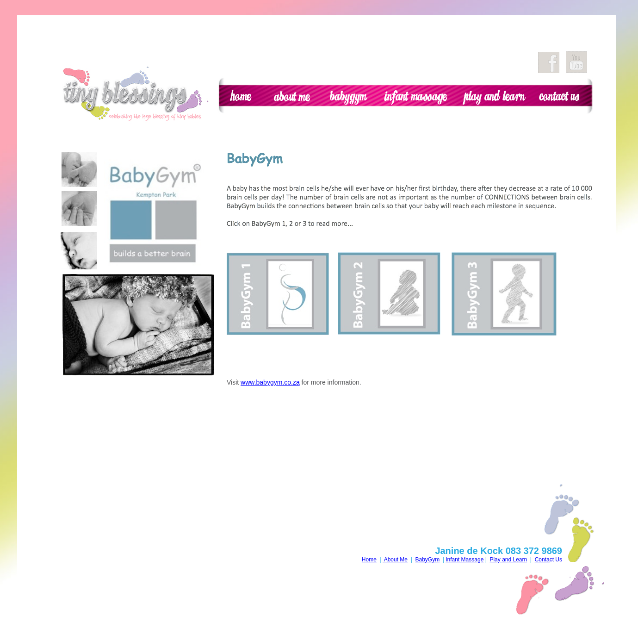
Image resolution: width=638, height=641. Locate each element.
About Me (395, 559)
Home (369, 559)
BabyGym (427, 559)
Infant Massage (464, 559)
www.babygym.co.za (270, 382)
